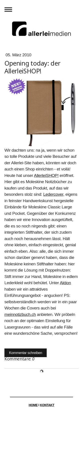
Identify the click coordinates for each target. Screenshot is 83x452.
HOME (33, 405)
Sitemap (58, 430)
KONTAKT (47, 405)
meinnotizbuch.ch (20, 314)
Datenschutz (39, 430)
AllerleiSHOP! (46, 175)
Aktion (65, 282)
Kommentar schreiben (25, 353)
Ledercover (53, 194)
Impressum (17, 430)
